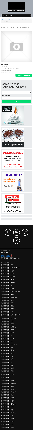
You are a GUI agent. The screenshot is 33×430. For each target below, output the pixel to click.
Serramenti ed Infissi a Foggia (7, 335)
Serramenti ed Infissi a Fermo (7, 333)
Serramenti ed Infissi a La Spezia (8, 339)
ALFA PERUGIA (4, 64)
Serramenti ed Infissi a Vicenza (7, 371)
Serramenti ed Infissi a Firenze (7, 279)
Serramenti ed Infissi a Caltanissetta (8, 327)
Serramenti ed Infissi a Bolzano (7, 270)
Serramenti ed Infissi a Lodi (6, 287)
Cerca (16, 101)
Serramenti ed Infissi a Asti (6, 265)
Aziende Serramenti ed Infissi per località (9, 260)
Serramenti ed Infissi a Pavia (7, 352)
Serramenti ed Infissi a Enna (7, 278)
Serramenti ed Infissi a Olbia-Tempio (8, 404)
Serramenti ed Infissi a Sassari (7, 417)
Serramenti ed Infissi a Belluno (7, 323)
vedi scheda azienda (24, 75)
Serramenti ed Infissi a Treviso (7, 367)
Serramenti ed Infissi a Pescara (7, 353)
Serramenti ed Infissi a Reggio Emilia (8, 414)
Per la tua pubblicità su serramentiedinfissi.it (10, 258)
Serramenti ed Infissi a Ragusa (7, 412)
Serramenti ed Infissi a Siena (7, 362)
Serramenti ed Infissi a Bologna (7, 380)
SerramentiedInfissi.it (7, 19)
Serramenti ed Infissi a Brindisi (7, 382)
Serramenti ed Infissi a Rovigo (7, 305)
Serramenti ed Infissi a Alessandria (8, 318)
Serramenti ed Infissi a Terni (7, 309)
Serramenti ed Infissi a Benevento (8, 379)
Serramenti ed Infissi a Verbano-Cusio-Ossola (10, 314)
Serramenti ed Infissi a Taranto (7, 364)
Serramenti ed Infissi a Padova (7, 350)
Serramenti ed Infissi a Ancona (7, 374)
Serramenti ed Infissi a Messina (7, 290)
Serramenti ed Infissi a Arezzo (7, 320)
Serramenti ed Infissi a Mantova (7, 288)
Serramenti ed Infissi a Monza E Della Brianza (10, 291)
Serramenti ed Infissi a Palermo (7, 406)
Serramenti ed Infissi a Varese (7, 368)
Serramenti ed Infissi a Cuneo (7, 388)
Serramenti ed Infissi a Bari (6, 377)
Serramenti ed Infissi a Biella (7, 324)
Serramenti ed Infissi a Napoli (7, 347)
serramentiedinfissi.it (5, 250)
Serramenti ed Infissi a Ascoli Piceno (8, 376)
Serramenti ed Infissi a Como (7, 330)
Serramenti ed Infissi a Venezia (7, 424)
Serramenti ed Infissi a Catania (7, 329)
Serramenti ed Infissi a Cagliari (7, 271)
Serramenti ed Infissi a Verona (7, 426)
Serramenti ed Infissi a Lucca (7, 342)
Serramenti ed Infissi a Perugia (7, 407)
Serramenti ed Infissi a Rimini (7, 359)
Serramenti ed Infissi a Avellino (7, 321)
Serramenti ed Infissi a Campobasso (8, 383)
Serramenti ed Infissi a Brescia (7, 326)
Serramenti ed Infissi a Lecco (7, 341)
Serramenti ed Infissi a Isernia (7, 394)
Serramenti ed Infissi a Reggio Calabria (9, 358)
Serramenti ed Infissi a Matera (7, 400)
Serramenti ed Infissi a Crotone (7, 332)
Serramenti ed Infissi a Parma (7, 296)
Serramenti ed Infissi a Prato (7, 356)
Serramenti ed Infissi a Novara (7, 403)
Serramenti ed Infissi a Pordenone (8, 411)
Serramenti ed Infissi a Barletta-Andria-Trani (10, 267)
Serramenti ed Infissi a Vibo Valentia (8, 315)
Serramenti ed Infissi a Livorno (7, 397)
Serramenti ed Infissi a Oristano (7, 294)
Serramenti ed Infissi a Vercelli (7, 370)
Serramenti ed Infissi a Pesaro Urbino (9, 297)
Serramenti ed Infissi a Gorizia (7, 392)
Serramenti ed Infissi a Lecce (7, 285)
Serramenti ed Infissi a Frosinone (8, 281)
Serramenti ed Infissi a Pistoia (7, 355)
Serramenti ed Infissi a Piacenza (7, 409)
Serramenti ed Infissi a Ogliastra (8, 349)
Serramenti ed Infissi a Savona (7, 306)
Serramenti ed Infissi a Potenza (7, 300)
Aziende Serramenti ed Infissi (20, 19)
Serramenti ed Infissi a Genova (7, 336)
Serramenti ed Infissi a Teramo (7, 420)
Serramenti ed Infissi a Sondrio (7, 308)
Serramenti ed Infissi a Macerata (8, 398)
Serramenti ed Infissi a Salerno (7, 361)
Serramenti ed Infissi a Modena (7, 401)
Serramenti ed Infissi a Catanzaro (8, 385)
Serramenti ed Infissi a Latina (7, 395)
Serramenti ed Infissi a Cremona (8, 276)
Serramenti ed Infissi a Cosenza (7, 386)
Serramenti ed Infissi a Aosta (7, 264)
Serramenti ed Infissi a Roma (7, 415)
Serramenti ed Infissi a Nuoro (7, 293)
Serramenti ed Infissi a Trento (7, 311)
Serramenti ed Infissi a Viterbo (7, 427)
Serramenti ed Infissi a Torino (7, 365)
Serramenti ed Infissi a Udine (7, 312)
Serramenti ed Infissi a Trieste (7, 423)
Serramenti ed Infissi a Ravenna (7, 302)
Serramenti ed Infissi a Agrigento (8, 262)
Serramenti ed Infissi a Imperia (7, 338)
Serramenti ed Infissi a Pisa (6, 299)
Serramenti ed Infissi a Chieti (7, 274)
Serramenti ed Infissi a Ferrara (7, 389)
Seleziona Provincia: (7, 90)
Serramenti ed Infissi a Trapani (7, 421)
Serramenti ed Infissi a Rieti (6, 303)
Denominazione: (6, 95)
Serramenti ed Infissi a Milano (7, 346)
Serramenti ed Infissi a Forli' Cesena (8, 391)
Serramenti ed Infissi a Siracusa (7, 418)
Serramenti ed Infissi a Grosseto (8, 282)
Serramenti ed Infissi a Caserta (7, 273)
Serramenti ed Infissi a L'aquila (7, 284)
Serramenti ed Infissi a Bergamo (8, 268)
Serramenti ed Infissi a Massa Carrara (9, 344)
